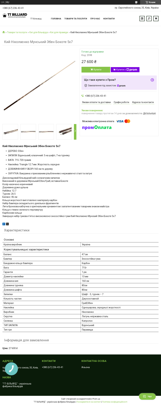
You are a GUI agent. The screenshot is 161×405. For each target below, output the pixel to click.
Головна (56, 18)
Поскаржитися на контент (89, 402)
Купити (97, 69)
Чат (147, 396)
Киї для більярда (38, 32)
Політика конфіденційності (114, 402)
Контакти (109, 18)
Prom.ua (96, 399)
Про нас (95, 18)
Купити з (126, 69)
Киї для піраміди (59, 32)
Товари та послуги (75, 18)
